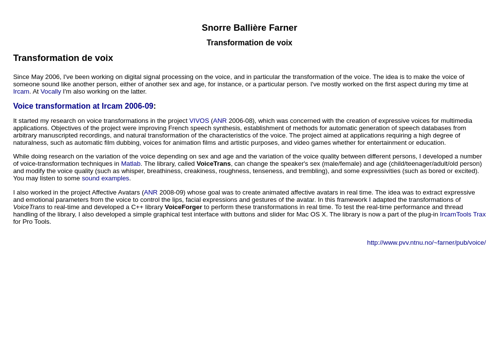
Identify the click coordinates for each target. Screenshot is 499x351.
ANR (220, 120)
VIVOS (199, 120)
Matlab (130, 163)
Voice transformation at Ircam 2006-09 (83, 106)
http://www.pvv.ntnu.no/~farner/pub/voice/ (426, 242)
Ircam (21, 91)
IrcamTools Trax (463, 214)
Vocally (50, 91)
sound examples (105, 178)
